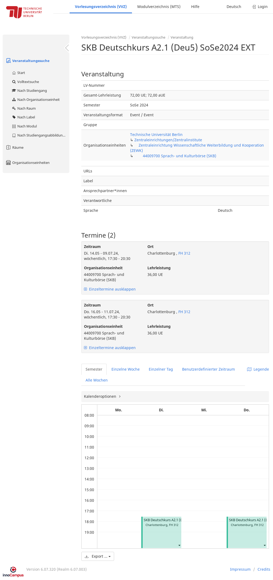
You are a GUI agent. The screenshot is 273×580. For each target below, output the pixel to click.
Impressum (240, 569)
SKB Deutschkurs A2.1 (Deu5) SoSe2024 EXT (178, 520)
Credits (264, 569)
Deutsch (234, 6)
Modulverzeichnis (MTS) (158, 6)
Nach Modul (24, 126)
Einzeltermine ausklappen (110, 289)
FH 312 (183, 253)
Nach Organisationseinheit (35, 99)
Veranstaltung (182, 37)
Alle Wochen (97, 380)
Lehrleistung (159, 267)
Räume (14, 147)
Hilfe (195, 6)
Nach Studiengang (29, 90)
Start (18, 72)
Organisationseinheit (103, 267)
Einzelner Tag (161, 369)
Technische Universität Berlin (156, 134)
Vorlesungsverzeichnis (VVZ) (101, 6)
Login (260, 6)
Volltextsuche (25, 81)
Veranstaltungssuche (27, 60)
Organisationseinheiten (27, 162)
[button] (179, 545)
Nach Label (23, 117)
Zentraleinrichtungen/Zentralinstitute (168, 139)
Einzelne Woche (125, 369)
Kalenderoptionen (100, 396)
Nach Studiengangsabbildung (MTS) (40, 135)
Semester (94, 369)
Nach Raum (23, 108)
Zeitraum (92, 246)
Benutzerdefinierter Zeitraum (208, 369)
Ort (150, 246)
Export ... (98, 556)
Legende (258, 369)
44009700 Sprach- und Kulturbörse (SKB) (179, 155)
